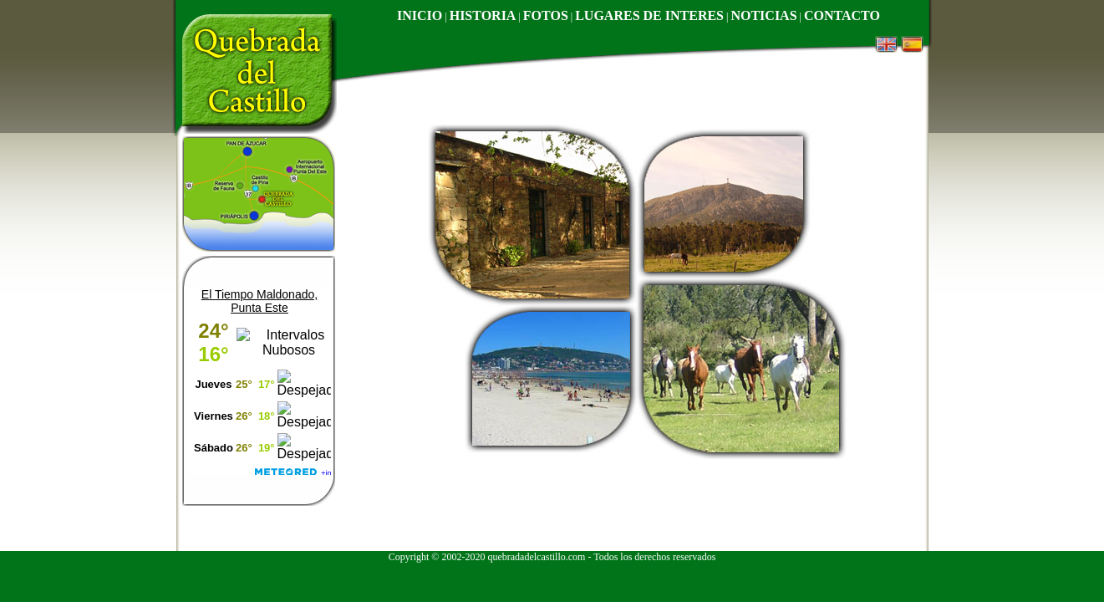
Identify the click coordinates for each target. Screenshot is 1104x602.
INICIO (419, 15)
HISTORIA (483, 15)
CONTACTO (842, 15)
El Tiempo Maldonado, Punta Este (259, 301)
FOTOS (545, 15)
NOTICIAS (763, 15)
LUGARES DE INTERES (649, 15)
